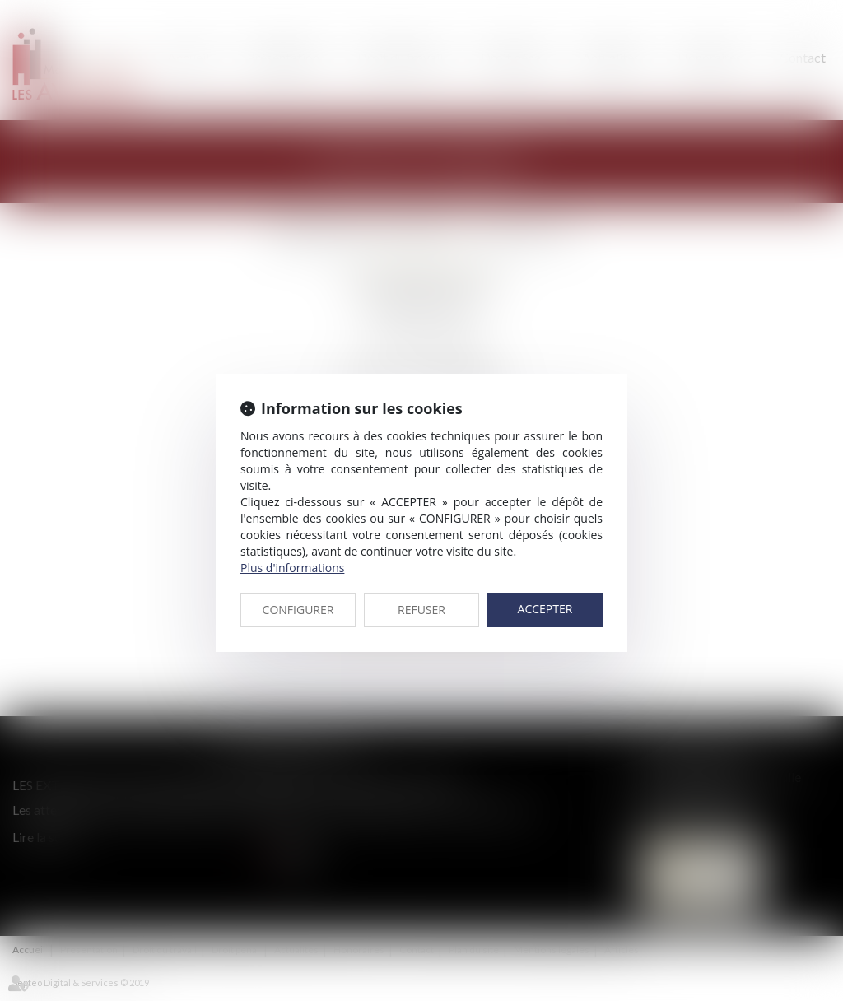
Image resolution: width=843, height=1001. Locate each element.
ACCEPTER (545, 609)
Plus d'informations (292, 567)
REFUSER (421, 609)
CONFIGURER (298, 609)
